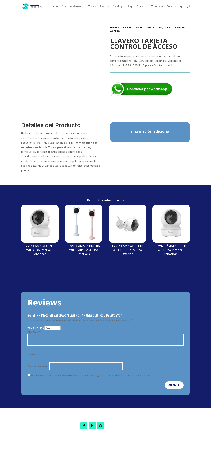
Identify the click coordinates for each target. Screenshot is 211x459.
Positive (104, 6)
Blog (129, 6)
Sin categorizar (131, 27)
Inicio (55, 6)
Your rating (35, 327)
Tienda (92, 6)
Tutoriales (157, 6)
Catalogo (118, 6)
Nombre (32, 354)
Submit (174, 385)
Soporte (171, 6)
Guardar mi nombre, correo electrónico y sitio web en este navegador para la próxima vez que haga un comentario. (91, 375)
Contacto (142, 6)
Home (114, 27)
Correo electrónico (38, 366)
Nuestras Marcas (71, 6)
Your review (34, 331)
